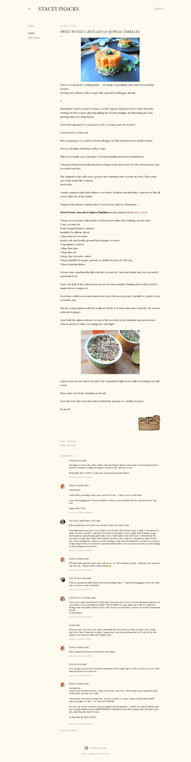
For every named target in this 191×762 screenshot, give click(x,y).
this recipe (140, 212)
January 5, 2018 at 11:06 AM (80, 477)
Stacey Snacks (58, 8)
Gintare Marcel (103, 753)
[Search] (158, 8)
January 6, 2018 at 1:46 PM (80, 639)
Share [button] (31, 26)
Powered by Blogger (96, 748)
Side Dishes (34, 38)
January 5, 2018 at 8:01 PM (80, 589)
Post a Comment (68, 730)
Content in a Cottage (80, 597)
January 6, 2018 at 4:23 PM (80, 656)
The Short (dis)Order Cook (82, 520)
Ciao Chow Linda (77, 578)
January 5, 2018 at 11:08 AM (80, 512)
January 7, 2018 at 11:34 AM (80, 675)
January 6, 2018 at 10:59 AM (81, 617)
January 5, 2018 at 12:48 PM (81, 570)
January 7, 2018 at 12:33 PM (80, 724)
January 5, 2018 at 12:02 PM (81, 550)
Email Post (71, 441)
